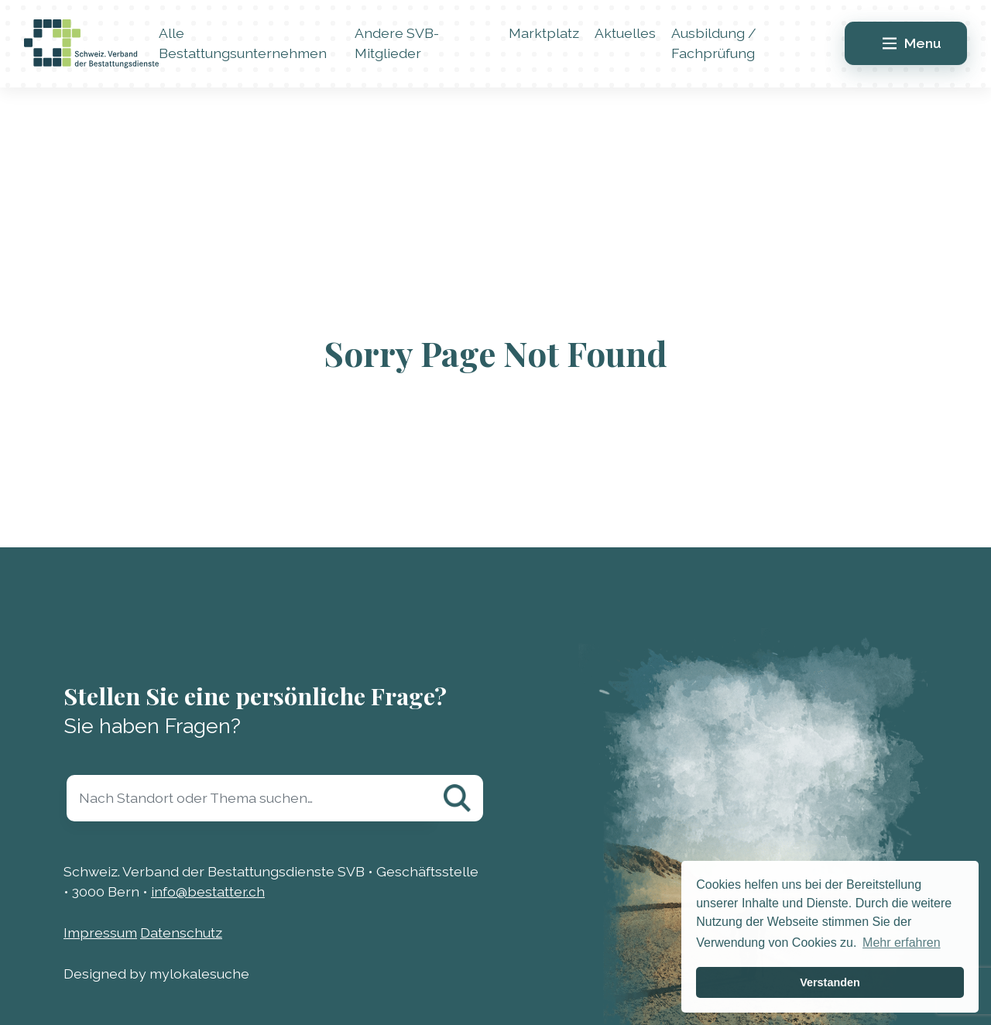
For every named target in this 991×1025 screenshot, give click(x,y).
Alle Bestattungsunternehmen (243, 43)
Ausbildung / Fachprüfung (713, 43)
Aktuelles (625, 33)
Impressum (100, 932)
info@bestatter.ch (208, 891)
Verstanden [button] (830, 982)
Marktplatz (544, 33)
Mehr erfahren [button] (901, 942)
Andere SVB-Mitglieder (397, 43)
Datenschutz (181, 932)
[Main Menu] (906, 43)
